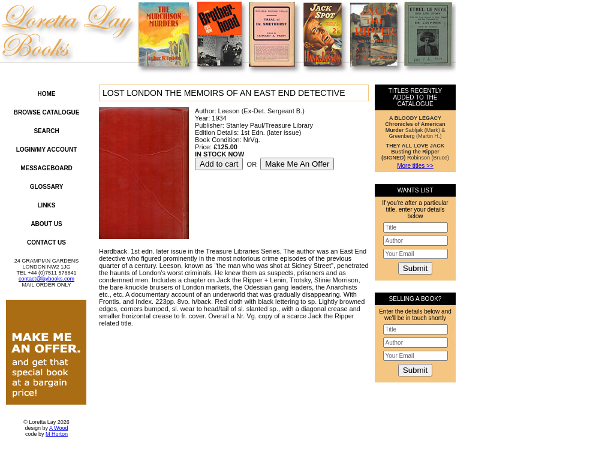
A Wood (58, 428)
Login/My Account (46, 149)
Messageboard (46, 168)
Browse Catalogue (47, 112)
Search (46, 131)
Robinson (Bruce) (415, 152)
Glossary (47, 186)
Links (47, 205)
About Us (46, 224)
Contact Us (46, 242)
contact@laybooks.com (46, 279)
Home (47, 94)
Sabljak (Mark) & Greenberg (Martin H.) (415, 127)
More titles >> (415, 165)
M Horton (57, 434)
